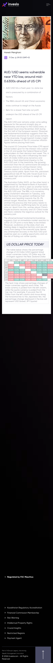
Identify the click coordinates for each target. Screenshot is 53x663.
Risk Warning (13, 618)
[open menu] (48, 5)
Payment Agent (14, 638)
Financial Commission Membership (23, 613)
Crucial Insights (14, 628)
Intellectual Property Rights (19, 623)
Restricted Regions (16, 633)
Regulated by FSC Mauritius (20, 577)
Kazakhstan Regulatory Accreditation (24, 607)
